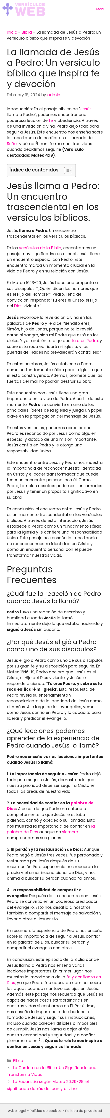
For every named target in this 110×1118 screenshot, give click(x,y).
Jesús (86, 109)
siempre (70, 832)
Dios (18, 306)
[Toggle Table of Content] (66, 170)
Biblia (27, 32)
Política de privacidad (83, 1110)
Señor (12, 143)
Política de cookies (46, 1110)
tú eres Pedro (85, 340)
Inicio (12, 32)
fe (51, 120)
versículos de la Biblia (40, 248)
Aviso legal (17, 1110)
